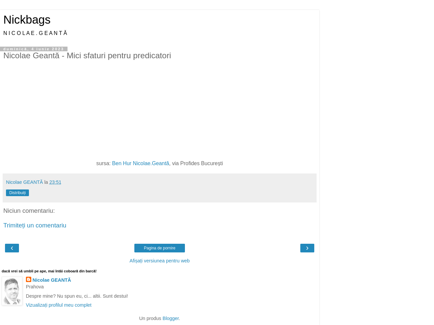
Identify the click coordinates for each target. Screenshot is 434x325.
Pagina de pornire (160, 248)
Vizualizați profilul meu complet (58, 305)
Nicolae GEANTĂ (52, 280)
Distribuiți (17, 192)
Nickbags (27, 19)
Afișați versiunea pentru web (160, 260)
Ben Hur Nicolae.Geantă (140, 163)
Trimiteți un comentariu (35, 225)
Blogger (171, 318)
